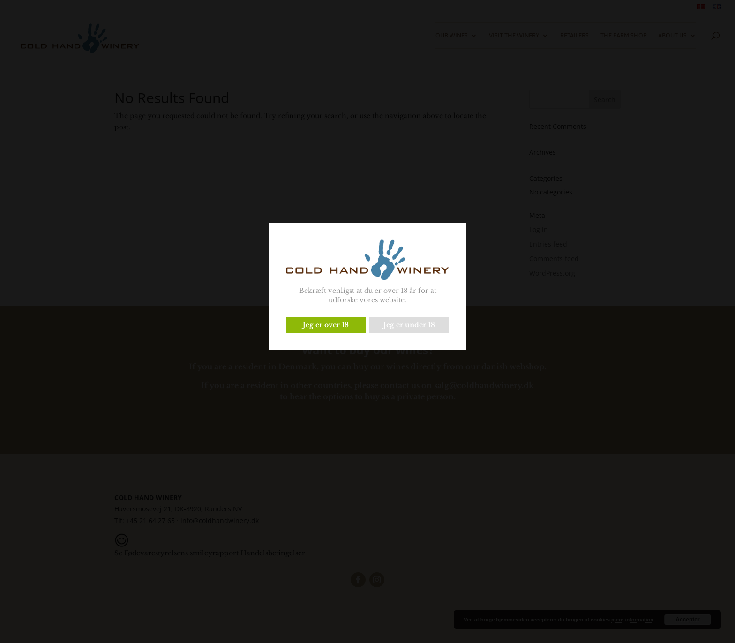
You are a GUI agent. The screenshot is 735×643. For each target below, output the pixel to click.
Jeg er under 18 (409, 325)
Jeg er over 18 (326, 325)
